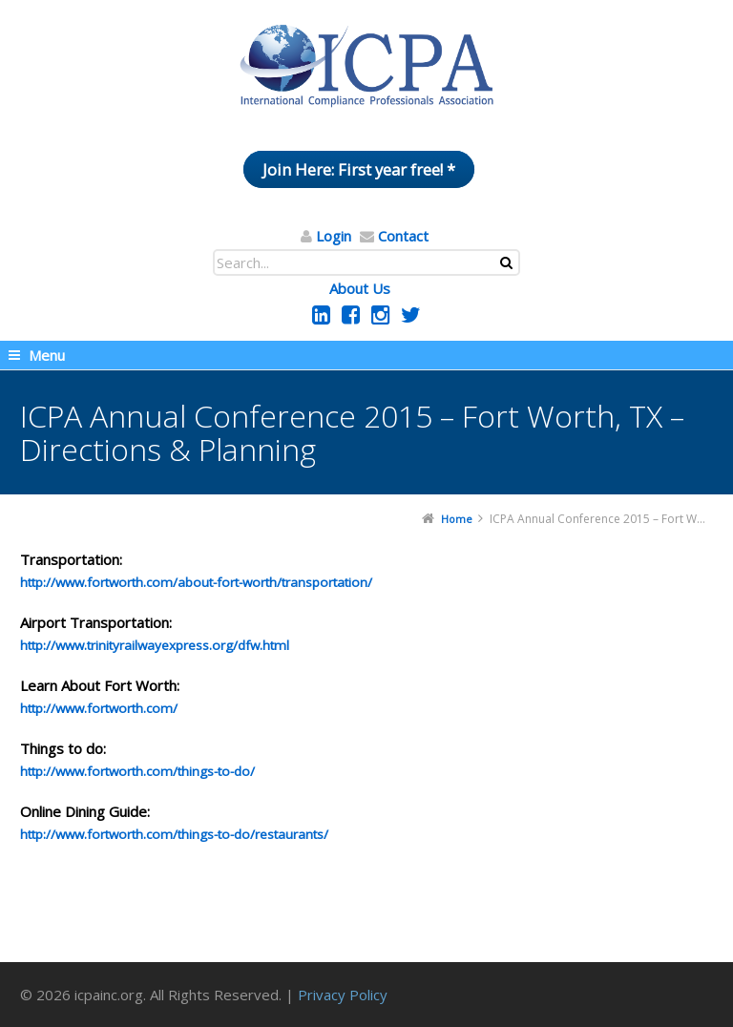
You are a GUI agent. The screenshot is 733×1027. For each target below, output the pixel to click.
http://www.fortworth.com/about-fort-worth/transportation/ (196, 582)
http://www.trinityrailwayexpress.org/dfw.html (154, 645)
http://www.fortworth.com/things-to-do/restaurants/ (174, 834)
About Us (359, 288)
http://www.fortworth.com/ (99, 708)
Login (333, 235)
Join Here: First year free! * (358, 169)
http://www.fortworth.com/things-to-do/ (137, 771)
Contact (403, 235)
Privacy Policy (342, 994)
